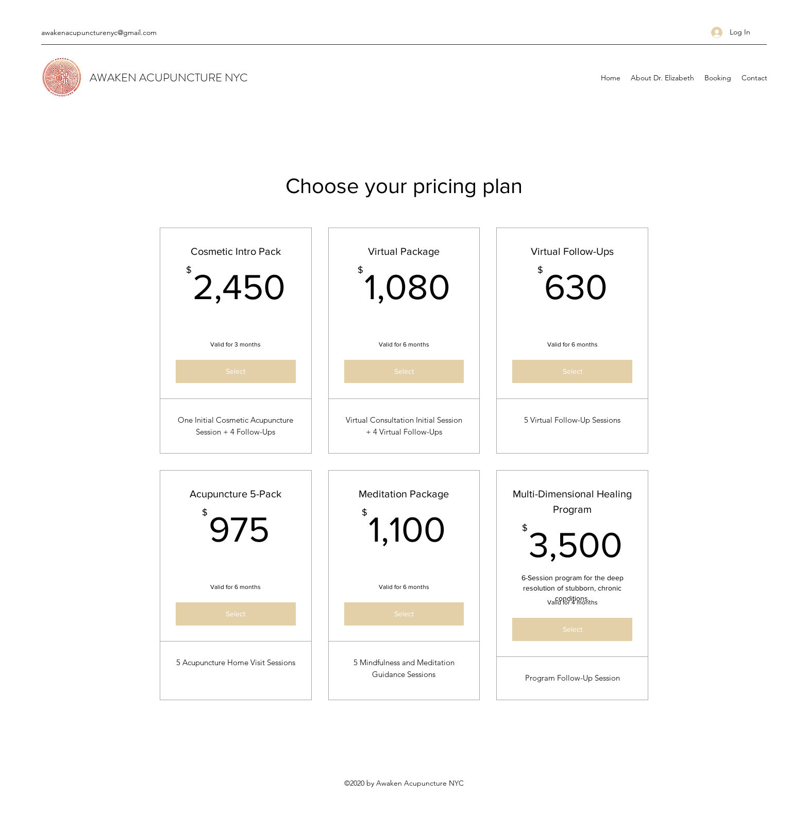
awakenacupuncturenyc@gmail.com (99, 32)
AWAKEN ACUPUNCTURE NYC (169, 77)
